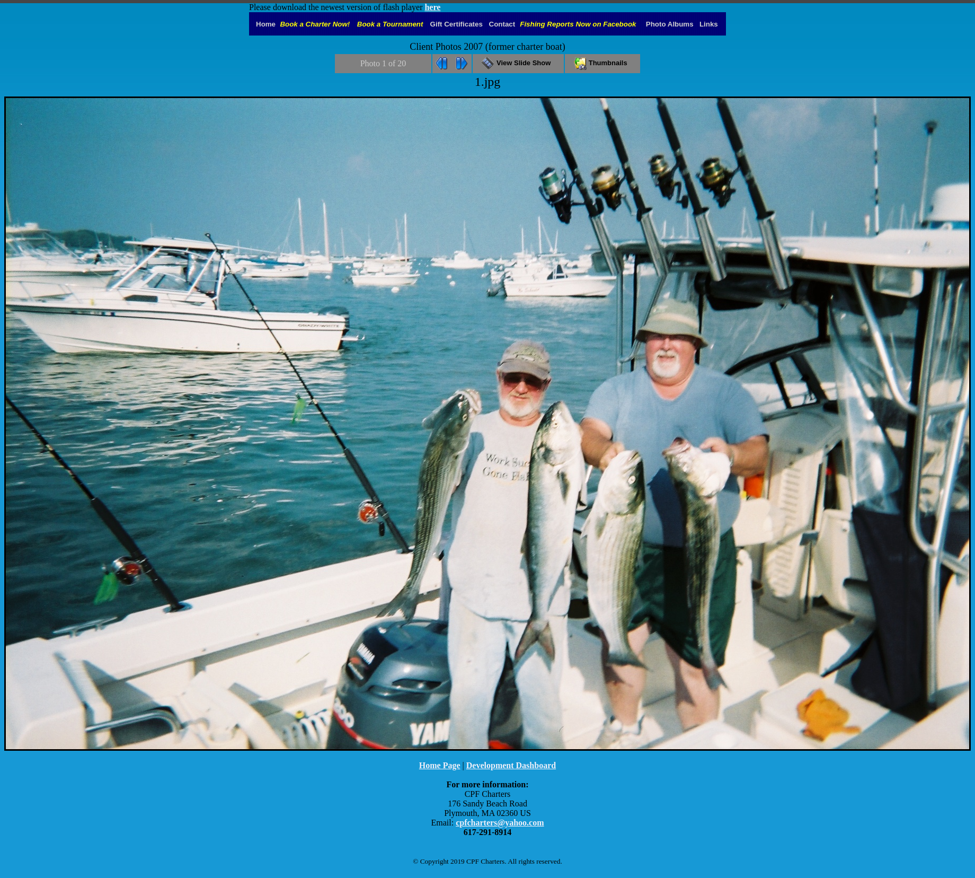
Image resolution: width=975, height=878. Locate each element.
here (432, 7)
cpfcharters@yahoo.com (500, 822)
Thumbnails (602, 63)
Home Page (439, 765)
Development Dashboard (511, 765)
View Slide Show (518, 63)
